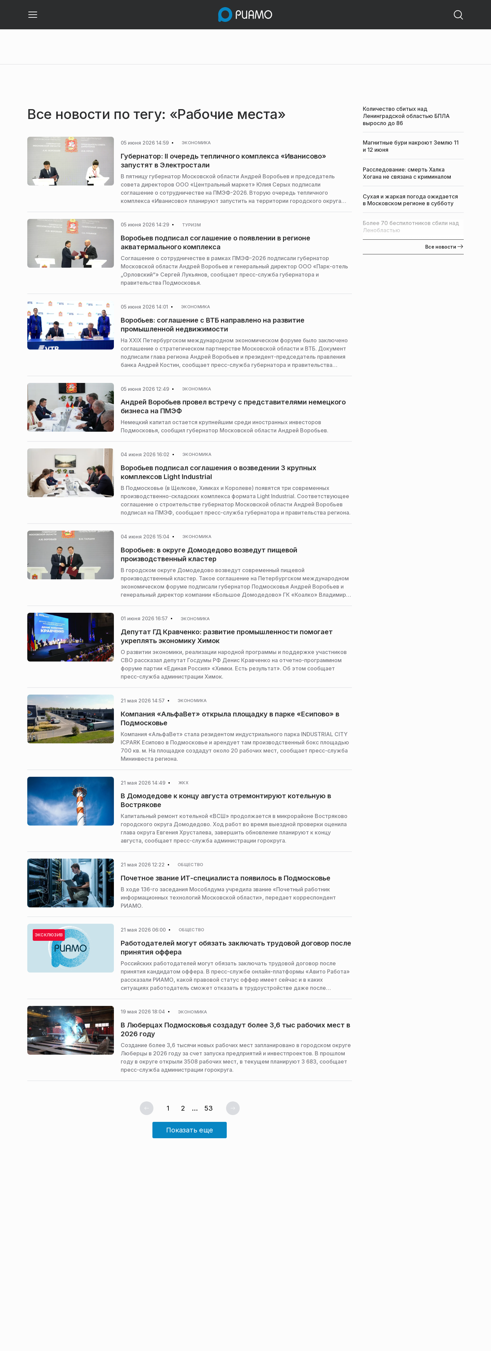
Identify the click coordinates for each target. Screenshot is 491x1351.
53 (208, 1108)
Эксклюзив (49, 934)
